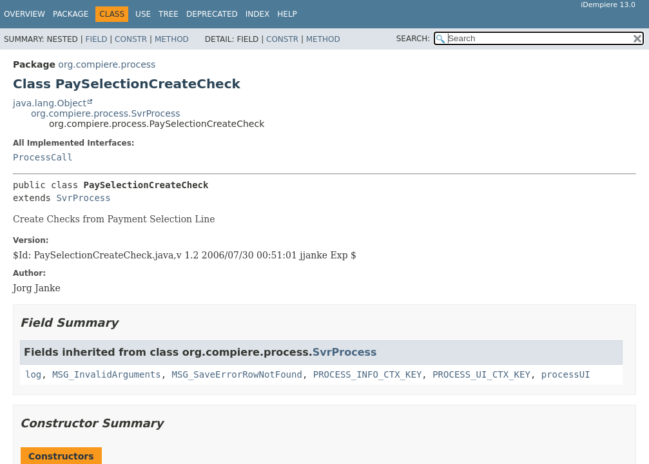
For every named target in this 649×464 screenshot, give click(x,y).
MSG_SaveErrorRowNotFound (237, 374)
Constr (131, 39)
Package (70, 14)
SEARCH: (413, 38)
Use (143, 14)
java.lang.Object (49, 103)
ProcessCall (43, 157)
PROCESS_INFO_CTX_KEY (367, 374)
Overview (24, 14)
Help (287, 14)
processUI (565, 374)
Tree (169, 14)
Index (258, 14)
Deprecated (212, 14)
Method (172, 39)
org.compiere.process (106, 64)
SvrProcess (83, 198)
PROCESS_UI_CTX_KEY (481, 374)
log (33, 374)
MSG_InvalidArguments (106, 374)
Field (96, 39)
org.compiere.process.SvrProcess (105, 113)
